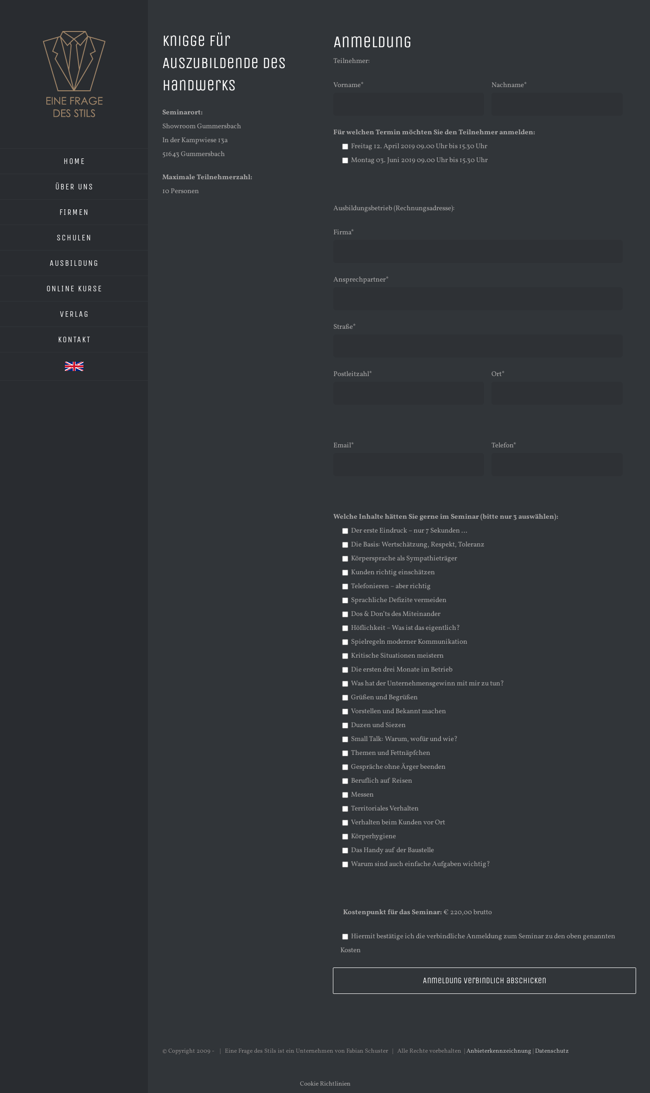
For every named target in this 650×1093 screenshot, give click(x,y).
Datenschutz (552, 1051)
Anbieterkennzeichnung (498, 1051)
